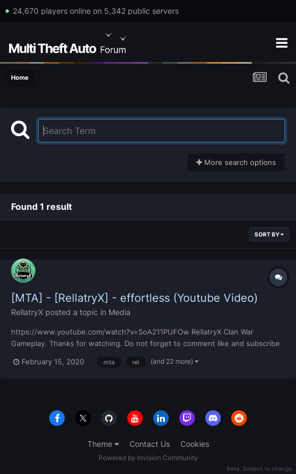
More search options (236, 162)
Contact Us (149, 444)
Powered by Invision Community (148, 458)
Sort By (269, 234)
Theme (103, 444)
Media (119, 312)
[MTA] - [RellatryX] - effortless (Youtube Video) (134, 298)
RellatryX (27, 312)
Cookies (194, 444)
